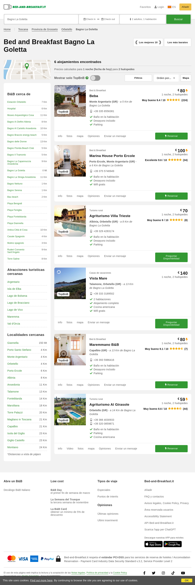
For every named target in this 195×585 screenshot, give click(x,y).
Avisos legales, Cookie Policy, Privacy (166, 503)
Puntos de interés (108, 496)
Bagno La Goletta (16, 170)
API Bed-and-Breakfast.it (159, 522)
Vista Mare (98, 278)
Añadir (185, 6)
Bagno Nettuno (15, 183)
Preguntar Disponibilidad (171, 257)
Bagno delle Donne (17, 141)
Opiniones (94, 136)
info (60, 136)
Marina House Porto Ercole (112, 156)
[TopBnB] (95, 78)
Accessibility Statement (158, 516)
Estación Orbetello (16, 102)
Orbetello (66, 29)
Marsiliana (13, 405)
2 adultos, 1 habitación (143, 19)
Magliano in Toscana (19, 419)
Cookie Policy (120, 572)
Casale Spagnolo (16, 236)
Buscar (178, 19)
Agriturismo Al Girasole (109, 404)
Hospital (11, 108)
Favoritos (145, 6)
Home (7, 29)
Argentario (13, 281)
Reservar (171, 136)
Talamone (13, 391)
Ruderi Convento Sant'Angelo (15, 250)
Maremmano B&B (104, 345)
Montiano (12, 447)
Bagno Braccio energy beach (22, 135)
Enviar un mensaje (115, 136)
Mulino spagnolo (15, 243)
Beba (94, 96)
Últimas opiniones (108, 513)
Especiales (104, 489)
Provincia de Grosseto (45, 29)
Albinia (11, 377)
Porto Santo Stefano (19, 349)
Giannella (13, 342)
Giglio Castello (15, 440)
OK (187, 580)
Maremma (13, 316)
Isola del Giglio (16, 433)
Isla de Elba (14, 288)
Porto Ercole (14, 370)
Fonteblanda (14, 398)
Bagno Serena (14, 190)
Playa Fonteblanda (16, 216)
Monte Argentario (17, 356)
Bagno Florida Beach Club (20, 148)
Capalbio (12, 426)
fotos (69, 136)
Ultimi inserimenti (108, 520)
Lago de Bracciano (18, 302)
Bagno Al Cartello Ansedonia (21, 128)
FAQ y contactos (154, 496)
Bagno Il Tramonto (16, 154)
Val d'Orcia (13, 323)
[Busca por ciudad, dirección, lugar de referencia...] (41, 19)
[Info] (86, 77)
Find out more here (41, 580)
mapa (80, 136)
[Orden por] (166, 78)
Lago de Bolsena (17, 295)
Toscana (23, 29)
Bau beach (12, 197)
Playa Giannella (15, 223)
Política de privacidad (97, 572)
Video (70, 448)
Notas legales (78, 572)
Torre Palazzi (15, 412)
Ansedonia (13, 384)
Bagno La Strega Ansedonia (21, 177)
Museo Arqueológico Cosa (20, 115)
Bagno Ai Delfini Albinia (19, 122)
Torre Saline (13, 259)
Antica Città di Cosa (17, 230)
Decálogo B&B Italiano (17, 489)
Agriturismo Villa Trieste (110, 216)
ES (172, 6)
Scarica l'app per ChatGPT (160, 529)
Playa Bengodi (14, 203)
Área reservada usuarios (158, 509)
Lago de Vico (15, 309)
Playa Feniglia (14, 210)
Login (159, 6)
